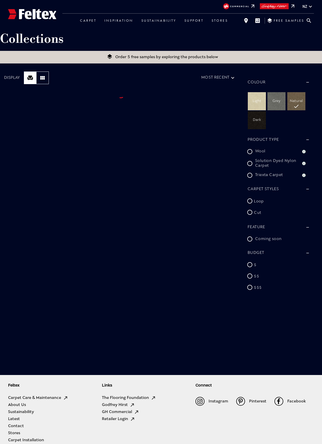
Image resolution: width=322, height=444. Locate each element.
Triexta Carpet (269, 175)
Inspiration (118, 20)
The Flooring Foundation (129, 397)
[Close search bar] (309, 21)
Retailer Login (118, 419)
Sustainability (158, 20)
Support (194, 20)
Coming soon (268, 239)
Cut (257, 213)
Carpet (88, 20)
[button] (278, 82)
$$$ (258, 288)
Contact (16, 426)
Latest (14, 419)
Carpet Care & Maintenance (38, 397)
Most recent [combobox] (215, 78)
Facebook (290, 401)
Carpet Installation (26, 440)
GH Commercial (120, 412)
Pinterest (251, 401)
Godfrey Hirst (118, 404)
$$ (256, 277)
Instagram (211, 401)
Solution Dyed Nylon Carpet (275, 163)
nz (308, 6)
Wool (260, 151)
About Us (17, 405)
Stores (220, 20)
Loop (259, 201)
